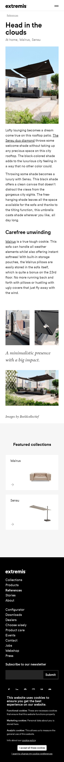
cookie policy (29, 740)
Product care (15, 630)
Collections (13, 580)
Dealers (11, 620)
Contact (11, 640)
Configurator (14, 610)
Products (12, 585)
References (13, 590)
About (9, 600)
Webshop (12, 651)
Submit (50, 675)
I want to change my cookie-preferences (32, 753)
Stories (10, 595)
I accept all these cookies (32, 747)
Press (9, 656)
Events (10, 635)
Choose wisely (15, 625)
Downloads (13, 615)
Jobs (8, 646)
